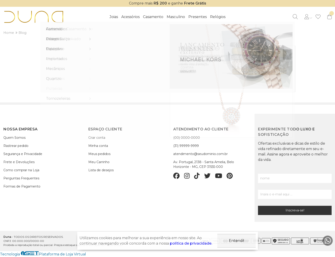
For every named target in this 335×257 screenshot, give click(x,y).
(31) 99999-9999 (186, 146)
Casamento (153, 17)
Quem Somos (14, 138)
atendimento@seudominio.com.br (200, 154)
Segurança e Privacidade (22, 154)
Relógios (217, 17)
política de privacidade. (191, 243)
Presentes (197, 17)
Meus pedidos (99, 154)
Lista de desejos (101, 170)
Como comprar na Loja (21, 170)
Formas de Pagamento (21, 186)
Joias (114, 17)
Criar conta (96, 138)
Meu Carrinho (99, 162)
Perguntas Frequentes (21, 178)
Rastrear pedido (15, 146)
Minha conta (98, 146)
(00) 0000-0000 (186, 138)
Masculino (176, 17)
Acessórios (130, 17)
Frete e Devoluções (19, 162)
